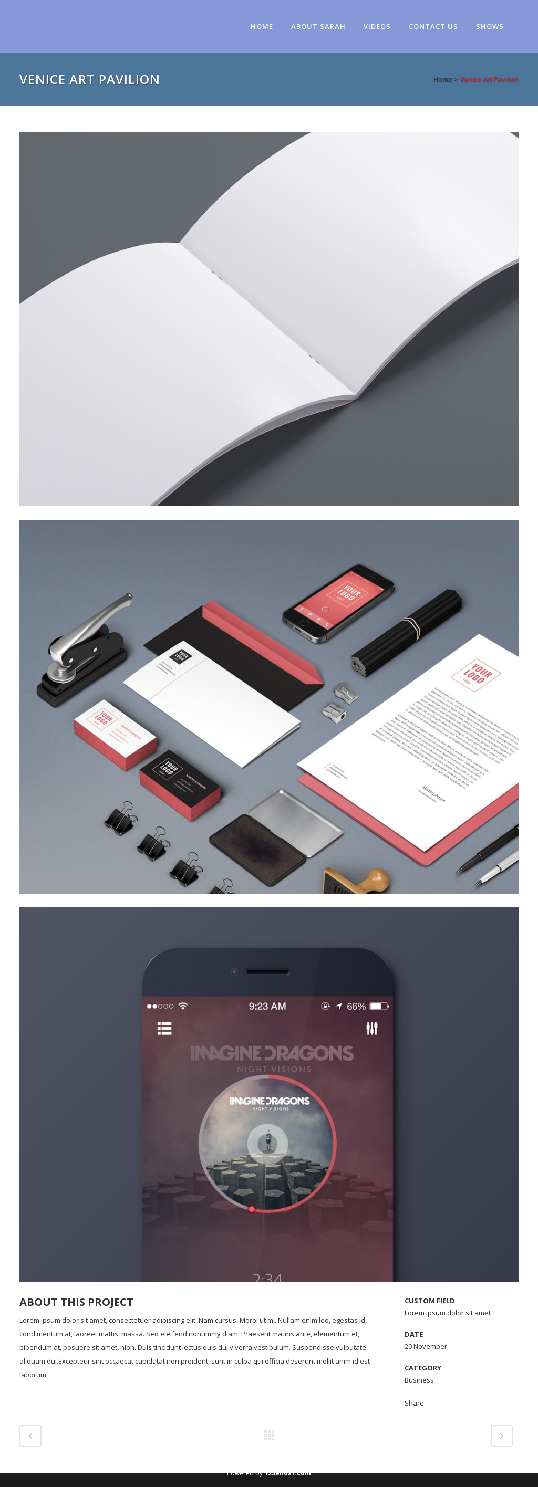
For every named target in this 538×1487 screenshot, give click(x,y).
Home (442, 79)
